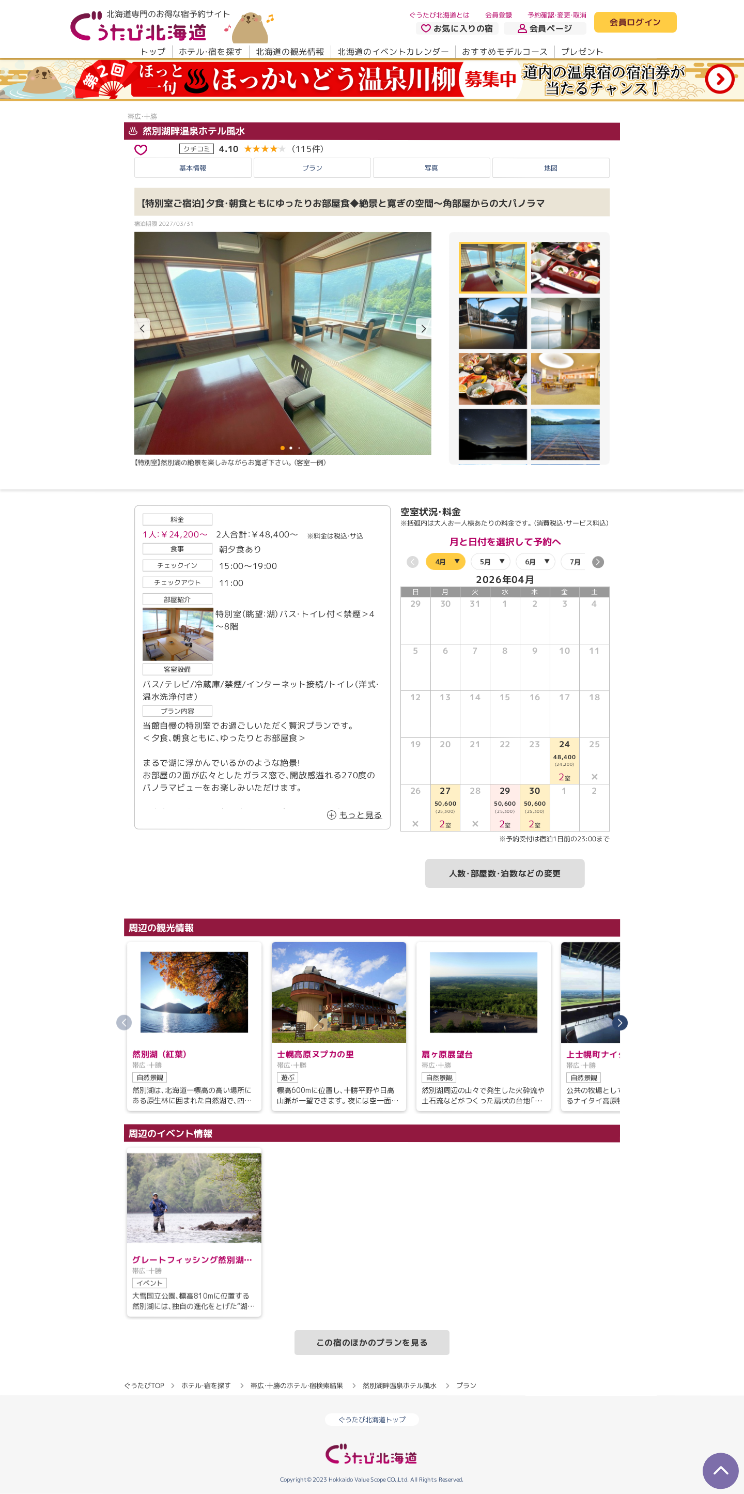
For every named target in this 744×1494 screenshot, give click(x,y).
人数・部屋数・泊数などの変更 (505, 873)
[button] (423, 329)
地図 (550, 168)
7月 (575, 561)
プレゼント (582, 51)
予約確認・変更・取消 (557, 15)
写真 (431, 167)
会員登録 (498, 15)
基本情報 (192, 167)
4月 (440, 561)
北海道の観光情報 (290, 51)
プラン (312, 167)
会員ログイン (635, 22)
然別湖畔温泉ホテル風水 (187, 131)
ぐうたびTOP (144, 1385)
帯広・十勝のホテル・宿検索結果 (297, 1385)
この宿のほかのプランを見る (372, 1342)
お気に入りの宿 (457, 28)
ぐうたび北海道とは (439, 15)
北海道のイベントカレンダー (393, 51)
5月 (485, 561)
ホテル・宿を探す (211, 51)
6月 (530, 561)
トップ (153, 51)
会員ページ (545, 28)
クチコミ (196, 148)
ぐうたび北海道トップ (372, 1419)
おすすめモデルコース (505, 51)
